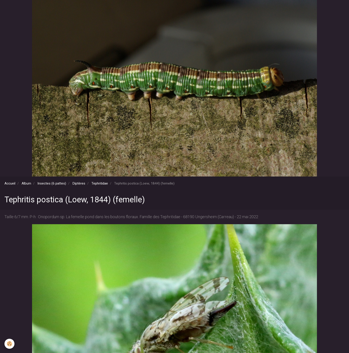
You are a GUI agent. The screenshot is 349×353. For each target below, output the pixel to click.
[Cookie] (9, 344)
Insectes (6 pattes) (51, 183)
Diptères (78, 183)
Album (26, 183)
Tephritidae (99, 183)
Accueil (9, 183)
